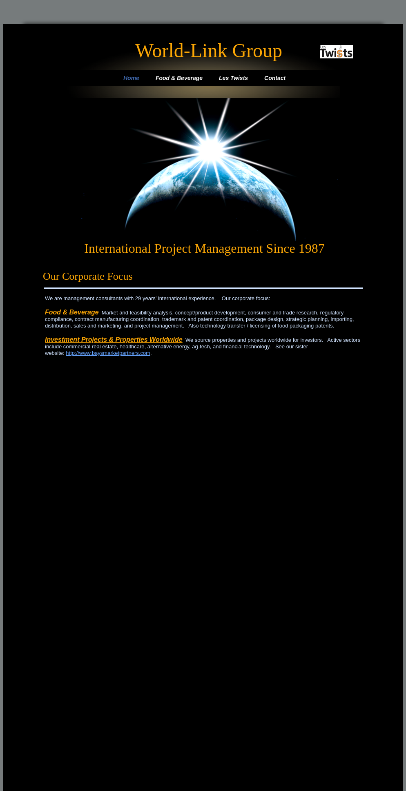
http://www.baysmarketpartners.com (108, 353)
